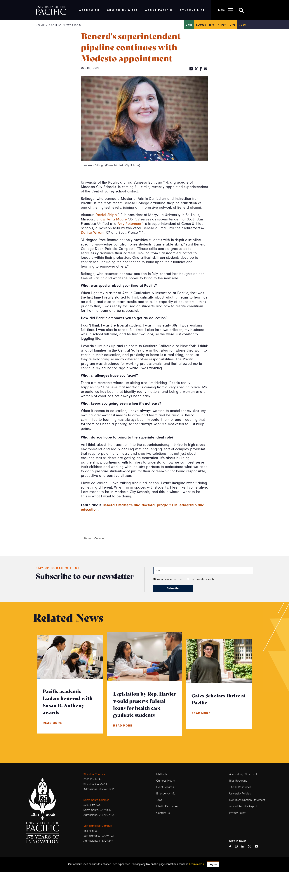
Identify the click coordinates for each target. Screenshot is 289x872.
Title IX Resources (240, 787)
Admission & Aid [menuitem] (122, 9)
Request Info (205, 24)
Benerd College (94, 538)
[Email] (205, 69)
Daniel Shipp (106, 215)
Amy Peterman (129, 224)
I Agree (213, 864)
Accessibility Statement (243, 774)
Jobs (242, 24)
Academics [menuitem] (89, 9)
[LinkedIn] (191, 69)
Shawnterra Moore (112, 219)
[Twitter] (196, 69)
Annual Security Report (243, 806)
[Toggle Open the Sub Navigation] (225, 10)
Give (233, 24)
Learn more (195, 864)
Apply (222, 24)
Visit (189, 24)
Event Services (165, 787)
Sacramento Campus (96, 800)
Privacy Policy (237, 813)
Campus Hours (165, 780)
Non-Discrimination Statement (247, 800)
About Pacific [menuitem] (158, 9)
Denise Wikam (92, 232)
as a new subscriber (170, 579)
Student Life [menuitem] (193, 9)
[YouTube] (258, 846)
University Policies (240, 793)
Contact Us (163, 813)
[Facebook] (201, 69)
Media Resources (167, 806)
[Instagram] (238, 846)
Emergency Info (165, 793)
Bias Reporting (238, 780)
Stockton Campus (94, 774)
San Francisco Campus (97, 825)
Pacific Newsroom (65, 25)
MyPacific (162, 774)
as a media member (203, 579)
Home (40, 25)
